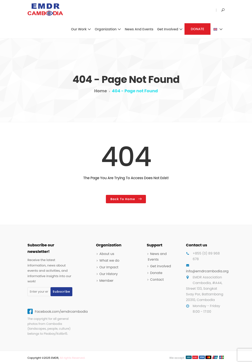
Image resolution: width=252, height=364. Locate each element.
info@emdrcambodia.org (207, 270)
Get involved (167, 29)
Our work (79, 29)
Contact (157, 279)
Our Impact (108, 266)
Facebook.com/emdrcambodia (61, 311)
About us (106, 253)
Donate (156, 272)
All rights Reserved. (72, 357)
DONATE (197, 29)
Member (106, 280)
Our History (108, 273)
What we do (109, 259)
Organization (106, 29)
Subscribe (61, 291)
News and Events (139, 29)
